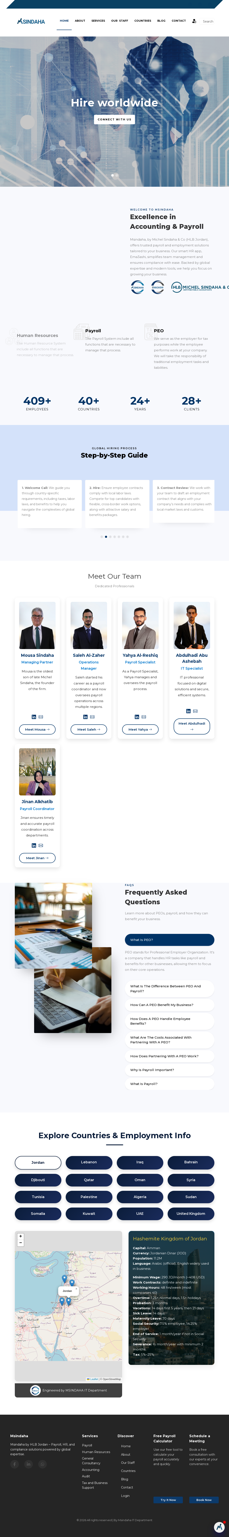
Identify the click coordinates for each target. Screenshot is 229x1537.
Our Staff (119, 20)
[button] (68, 1301)
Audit (86, 1476)
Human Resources (96, 1452)
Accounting (90, 1470)
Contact (179, 20)
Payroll (87, 1445)
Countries (142, 20)
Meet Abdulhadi (192, 726)
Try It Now (168, 1500)
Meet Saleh (88, 729)
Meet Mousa (37, 729)
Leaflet (92, 1379)
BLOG (161, 20)
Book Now (204, 1500)
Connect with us (114, 119)
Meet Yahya (140, 729)
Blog (124, 1479)
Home (64, 20)
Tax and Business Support (95, 1485)
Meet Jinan (37, 858)
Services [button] (98, 20)
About (80, 20)
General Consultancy (91, 1461)
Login (125, 1496)
